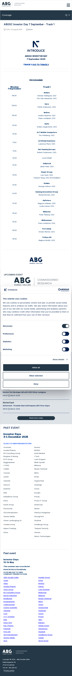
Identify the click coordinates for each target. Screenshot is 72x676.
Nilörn (36, 473)
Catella (6, 469)
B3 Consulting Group (12, 453)
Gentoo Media (9, 517)
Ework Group (9, 505)
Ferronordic (8, 509)
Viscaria (37, 533)
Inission (37, 447)
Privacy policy (9, 671)
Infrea (6, 533)
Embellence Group (11, 497)
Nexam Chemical (40, 469)
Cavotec (7, 473)
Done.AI (7, 485)
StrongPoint (39, 517)
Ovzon (36, 489)
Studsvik (37, 521)
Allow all (36, 367)
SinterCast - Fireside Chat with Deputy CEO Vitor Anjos (26, 406)
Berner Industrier (10, 596)
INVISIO (37, 450)
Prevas (37, 497)
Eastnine (7, 489)
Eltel (5, 493)
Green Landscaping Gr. (13, 521)
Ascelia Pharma (10, 450)
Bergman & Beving (11, 456)
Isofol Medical (39, 453)
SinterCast (8, 403)
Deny (36, 384)
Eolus (6, 501)
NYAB (36, 477)
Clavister (7, 481)
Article (30, 30)
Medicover (42, 593)
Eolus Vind (8, 623)
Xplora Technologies (42, 536)
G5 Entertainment (11, 513)
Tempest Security (41, 528)
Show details (58, 359)
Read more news (36, 418)
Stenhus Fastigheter (42, 513)
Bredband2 (8, 599)
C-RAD (6, 465)
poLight (37, 493)
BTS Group (8, 459)
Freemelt (7, 629)
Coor (5, 614)
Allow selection (36, 376)
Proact (41, 617)
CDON (6, 477)
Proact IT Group (40, 501)
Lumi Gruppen (40, 459)
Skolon (37, 509)
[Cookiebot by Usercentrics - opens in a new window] (58, 290)
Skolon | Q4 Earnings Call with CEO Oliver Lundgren (24, 393)
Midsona (37, 465)
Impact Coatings (10, 528)
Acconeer (7, 447)
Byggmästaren (9, 462)
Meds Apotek (39, 462)
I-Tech (36, 456)
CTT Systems (9, 617)
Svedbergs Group (41, 525)
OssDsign (38, 485)
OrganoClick (39, 481)
